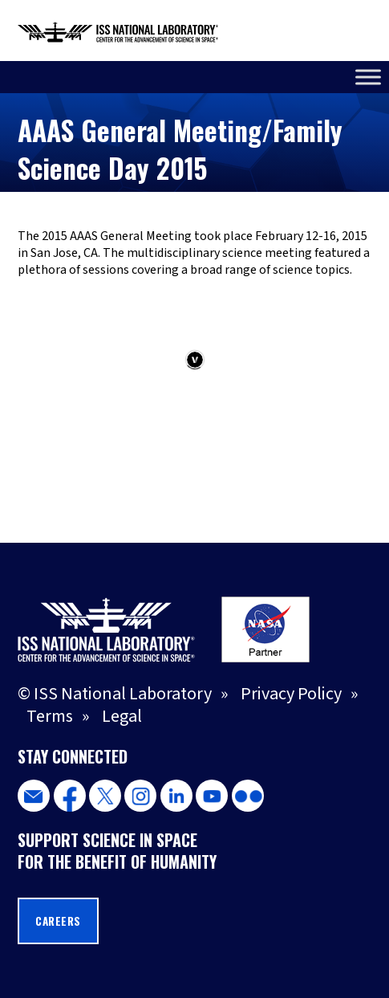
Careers (58, 921)
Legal (122, 716)
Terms (49, 716)
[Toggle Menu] (368, 76)
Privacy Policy (291, 694)
